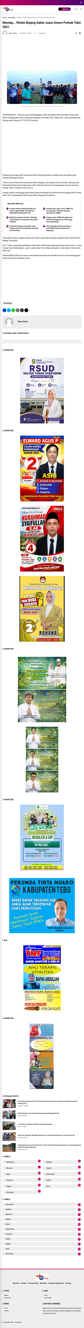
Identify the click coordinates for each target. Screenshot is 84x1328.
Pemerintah (11, 17)
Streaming (23, 1191)
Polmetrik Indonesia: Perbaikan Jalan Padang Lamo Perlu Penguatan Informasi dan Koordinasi (24, 228)
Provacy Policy (33, 1283)
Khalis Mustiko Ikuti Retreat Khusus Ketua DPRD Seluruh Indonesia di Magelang (58, 228)
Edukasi (63, 1161)
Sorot (63, 1185)
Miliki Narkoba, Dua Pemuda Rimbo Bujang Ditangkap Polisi (38, 1113)
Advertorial (23, 1161)
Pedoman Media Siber (56, 1283)
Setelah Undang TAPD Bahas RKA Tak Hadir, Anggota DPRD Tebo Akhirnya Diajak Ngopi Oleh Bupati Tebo (23, 211)
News (23, 1173)
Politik (63, 1179)
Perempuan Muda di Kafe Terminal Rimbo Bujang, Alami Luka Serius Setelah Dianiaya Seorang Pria (47, 1102)
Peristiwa (23, 1179)
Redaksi (24, 1283)
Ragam (23, 1185)
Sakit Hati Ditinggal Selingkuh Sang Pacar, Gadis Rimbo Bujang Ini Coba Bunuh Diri (46, 1135)
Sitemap (68, 1283)
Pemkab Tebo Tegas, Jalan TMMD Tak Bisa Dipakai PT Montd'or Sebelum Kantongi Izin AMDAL (59, 211)
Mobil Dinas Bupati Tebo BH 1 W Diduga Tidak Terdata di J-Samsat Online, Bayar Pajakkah (24, 219)
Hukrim (63, 1167)
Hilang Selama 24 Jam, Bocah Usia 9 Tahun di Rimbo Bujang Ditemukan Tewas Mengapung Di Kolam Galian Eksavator (49, 1146)
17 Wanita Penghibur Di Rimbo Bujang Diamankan (35, 1124)
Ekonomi (23, 1167)
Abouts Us (16, 1283)
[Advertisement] (42, 53)
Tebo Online (18, 1322)
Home (4, 17)
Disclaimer (43, 1283)
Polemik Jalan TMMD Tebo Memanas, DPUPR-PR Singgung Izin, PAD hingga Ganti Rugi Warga (59, 219)
